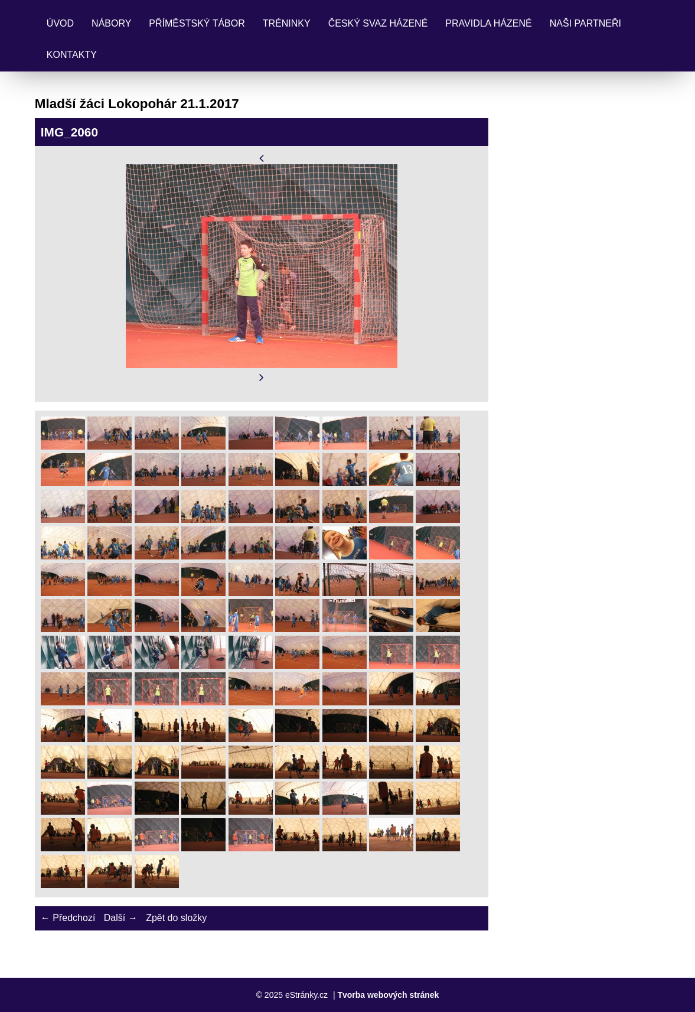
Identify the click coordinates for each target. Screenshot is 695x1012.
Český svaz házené (378, 23)
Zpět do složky (176, 918)
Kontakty (72, 55)
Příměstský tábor (196, 23)
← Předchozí (68, 918)
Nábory (111, 23)
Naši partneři (585, 23)
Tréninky (287, 23)
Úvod (60, 23)
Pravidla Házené (488, 23)
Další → (121, 918)
